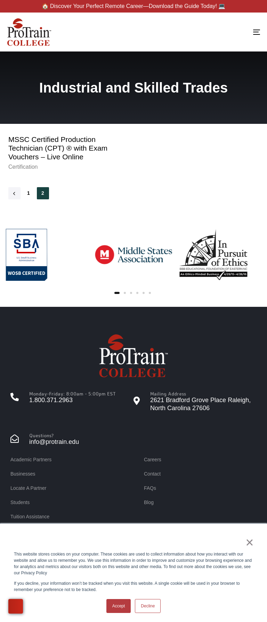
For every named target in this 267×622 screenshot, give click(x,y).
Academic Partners (30, 459)
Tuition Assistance (29, 516)
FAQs (150, 488)
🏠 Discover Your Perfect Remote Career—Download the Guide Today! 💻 (134, 6)
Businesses (22, 474)
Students (20, 502)
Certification (23, 167)
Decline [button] (148, 606)
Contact (152, 474)
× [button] (249, 542)
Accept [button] (118, 606)
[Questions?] (72, 439)
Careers (152, 459)
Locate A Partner (28, 488)
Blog (149, 502)
